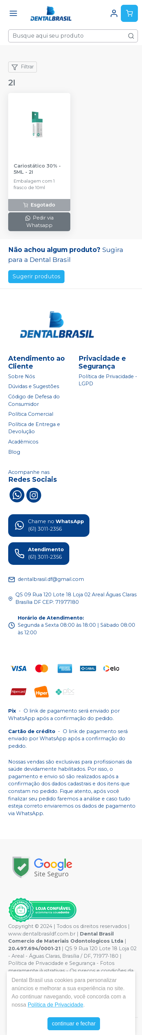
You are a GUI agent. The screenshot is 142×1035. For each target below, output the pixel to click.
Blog (14, 452)
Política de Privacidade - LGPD (108, 380)
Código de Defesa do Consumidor (34, 400)
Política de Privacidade (55, 1005)
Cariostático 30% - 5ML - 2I (37, 169)
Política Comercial (30, 414)
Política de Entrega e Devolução (34, 428)
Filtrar (22, 67)
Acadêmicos (23, 442)
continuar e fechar (74, 1023)
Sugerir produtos (36, 276)
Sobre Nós (21, 376)
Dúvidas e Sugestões (33, 387)
